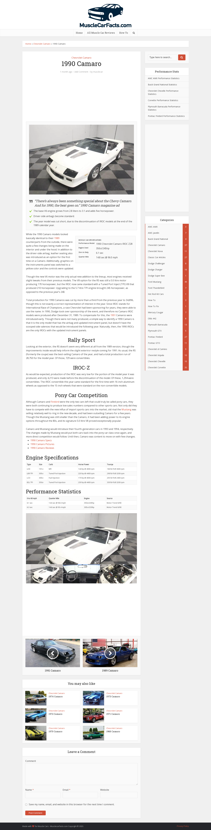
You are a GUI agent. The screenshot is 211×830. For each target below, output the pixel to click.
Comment (30, 761)
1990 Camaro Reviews (42, 448)
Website (104, 789)
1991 (113, 315)
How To (123, 32)
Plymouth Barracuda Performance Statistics (164, 108)
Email (66, 789)
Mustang (126, 409)
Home (79, 32)
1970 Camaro (55, 731)
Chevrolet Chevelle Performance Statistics (163, 92)
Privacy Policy (183, 826)
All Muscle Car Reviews (101, 32)
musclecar (98, 72)
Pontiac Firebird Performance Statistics (166, 116)
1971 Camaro (113, 713)
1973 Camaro (113, 696)
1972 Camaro (55, 713)
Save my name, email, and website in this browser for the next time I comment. (71, 804)
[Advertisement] (81, 99)
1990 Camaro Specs (41, 440)
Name (29, 789)
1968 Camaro (113, 731)
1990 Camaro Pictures (42, 444)
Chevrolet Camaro (42, 43)
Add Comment (81, 72)
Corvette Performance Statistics (163, 100)
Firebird (55, 401)
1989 (56, 238)
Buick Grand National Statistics (162, 84)
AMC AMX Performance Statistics (163, 78)
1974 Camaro (56, 696)
